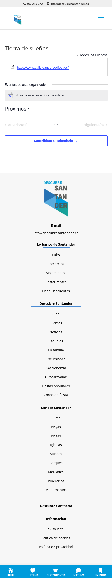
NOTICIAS (79, 575)
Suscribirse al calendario (53, 141)
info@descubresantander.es (55, 233)
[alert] (56, 95)
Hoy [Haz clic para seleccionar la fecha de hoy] (56, 124)
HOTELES (33, 575)
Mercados (56, 472)
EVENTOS (101, 575)
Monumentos (56, 489)
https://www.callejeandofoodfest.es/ (43, 67)
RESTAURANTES (56, 575)
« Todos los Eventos (92, 55)
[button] (101, 19)
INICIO (11, 575)
